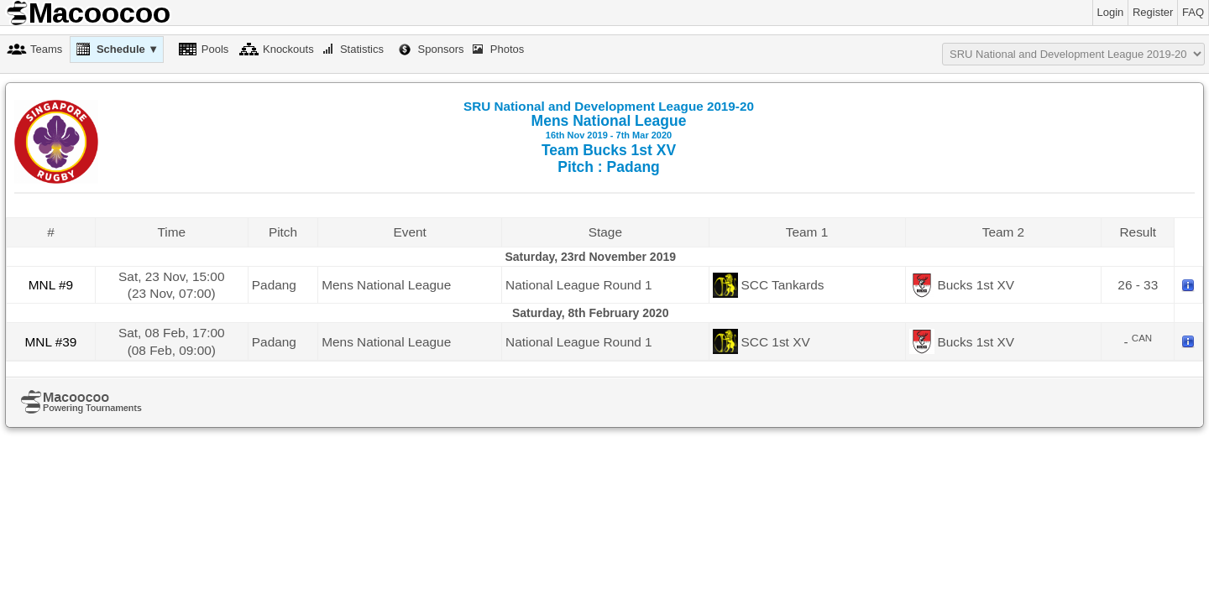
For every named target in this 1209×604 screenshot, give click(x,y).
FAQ (1193, 12)
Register (1153, 12)
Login (1110, 12)
